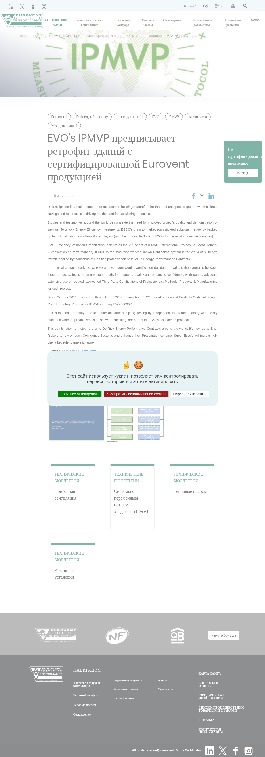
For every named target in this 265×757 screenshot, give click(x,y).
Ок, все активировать (79, 394)
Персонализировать (189, 394)
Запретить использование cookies (136, 394)
